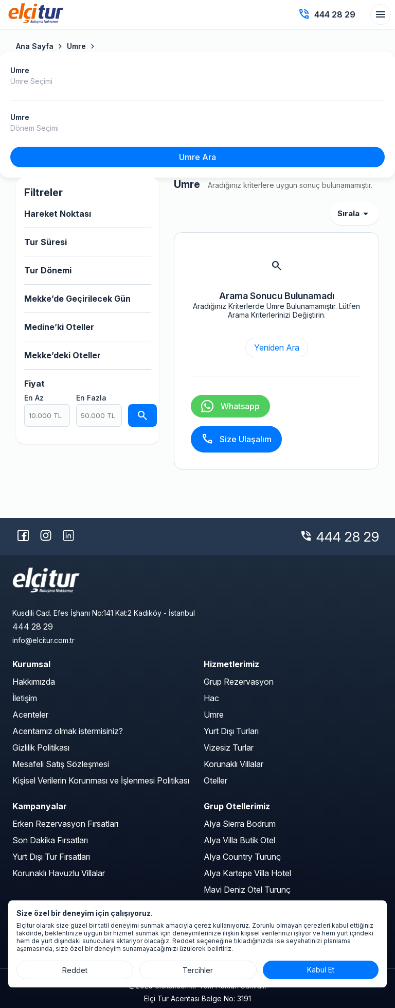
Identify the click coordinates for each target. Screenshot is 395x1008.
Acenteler (30, 714)
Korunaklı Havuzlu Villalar (58, 873)
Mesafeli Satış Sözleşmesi (60, 764)
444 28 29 (347, 537)
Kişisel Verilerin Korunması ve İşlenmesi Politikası (100, 780)
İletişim (24, 698)
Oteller (215, 780)
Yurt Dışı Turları (231, 731)
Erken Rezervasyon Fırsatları (65, 824)
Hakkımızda (33, 681)
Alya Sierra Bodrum (240, 824)
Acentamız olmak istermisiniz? (67, 731)
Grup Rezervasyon (239, 681)
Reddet (74, 970)
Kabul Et (320, 969)
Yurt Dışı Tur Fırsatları (51, 856)
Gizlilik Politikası (40, 747)
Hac (211, 698)
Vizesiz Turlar (229, 747)
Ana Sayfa (34, 46)
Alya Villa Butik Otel (239, 840)
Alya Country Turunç (242, 856)
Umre (76, 46)
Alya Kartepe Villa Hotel (247, 873)
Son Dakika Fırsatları (50, 840)
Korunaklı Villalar (233, 764)
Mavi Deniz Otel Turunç (247, 889)
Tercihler (198, 970)
